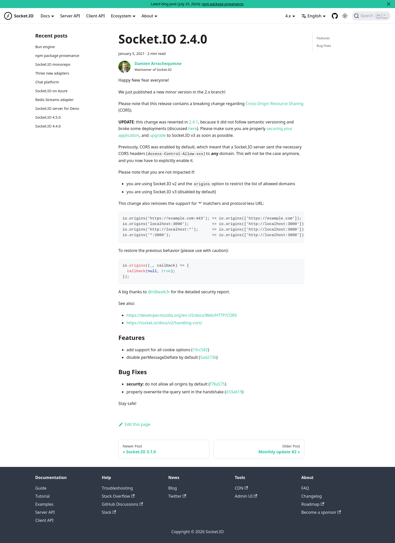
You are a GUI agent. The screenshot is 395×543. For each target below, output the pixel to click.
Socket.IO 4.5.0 (48, 117)
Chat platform (47, 82)
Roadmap (312, 504)
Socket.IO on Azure (51, 90)
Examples (44, 504)
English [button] (311, 16)
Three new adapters (52, 73)
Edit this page (134, 424)
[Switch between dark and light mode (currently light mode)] (345, 16)
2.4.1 (193, 122)
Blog (172, 488)
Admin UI (246, 496)
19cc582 (200, 350)
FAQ (305, 488)
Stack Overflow (118, 496)
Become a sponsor (321, 512)
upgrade (158, 135)
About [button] (147, 16)
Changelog (311, 496)
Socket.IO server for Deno (57, 108)
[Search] (371, 15)
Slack (109, 512)
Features (323, 38)
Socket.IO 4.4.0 (48, 126)
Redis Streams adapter (54, 99)
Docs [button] (45, 16)
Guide (41, 488)
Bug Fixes (324, 45)
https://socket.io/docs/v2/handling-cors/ (164, 323)
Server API (70, 16)
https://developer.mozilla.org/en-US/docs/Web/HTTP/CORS (181, 315)
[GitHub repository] (335, 16)
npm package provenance (222, 4)
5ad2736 (208, 357)
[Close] (388, 4)
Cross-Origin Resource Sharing (274, 103)
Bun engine (45, 46)
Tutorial (42, 496)
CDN (241, 488)
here (192, 128)
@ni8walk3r (159, 292)
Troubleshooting (117, 488)
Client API (95, 16)
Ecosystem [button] (121, 16)
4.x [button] (288, 16)
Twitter (177, 496)
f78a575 (217, 384)
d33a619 (234, 392)
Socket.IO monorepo (52, 64)
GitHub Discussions (122, 504)
